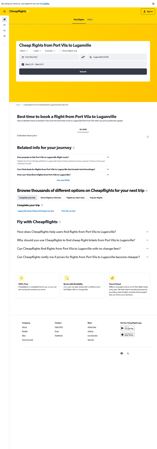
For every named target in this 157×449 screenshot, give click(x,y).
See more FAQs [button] (63, 180)
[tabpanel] (83, 208)
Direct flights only (70, 51)
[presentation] (148, 137)
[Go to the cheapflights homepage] (19, 11)
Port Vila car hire (68, 211)
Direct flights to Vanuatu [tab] (51, 198)
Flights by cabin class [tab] (75, 198)
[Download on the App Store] (127, 334)
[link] (122, 353)
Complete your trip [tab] (27, 198)
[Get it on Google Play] (127, 328)
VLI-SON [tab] (83, 129)
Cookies (45, 3)
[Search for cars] (4, 30)
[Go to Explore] (4, 36)
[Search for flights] (4, 19)
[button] (153, 4)
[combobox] (50, 50)
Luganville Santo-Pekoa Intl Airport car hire (36, 211)
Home (18, 105)
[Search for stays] (4, 25)
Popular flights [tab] (96, 198)
